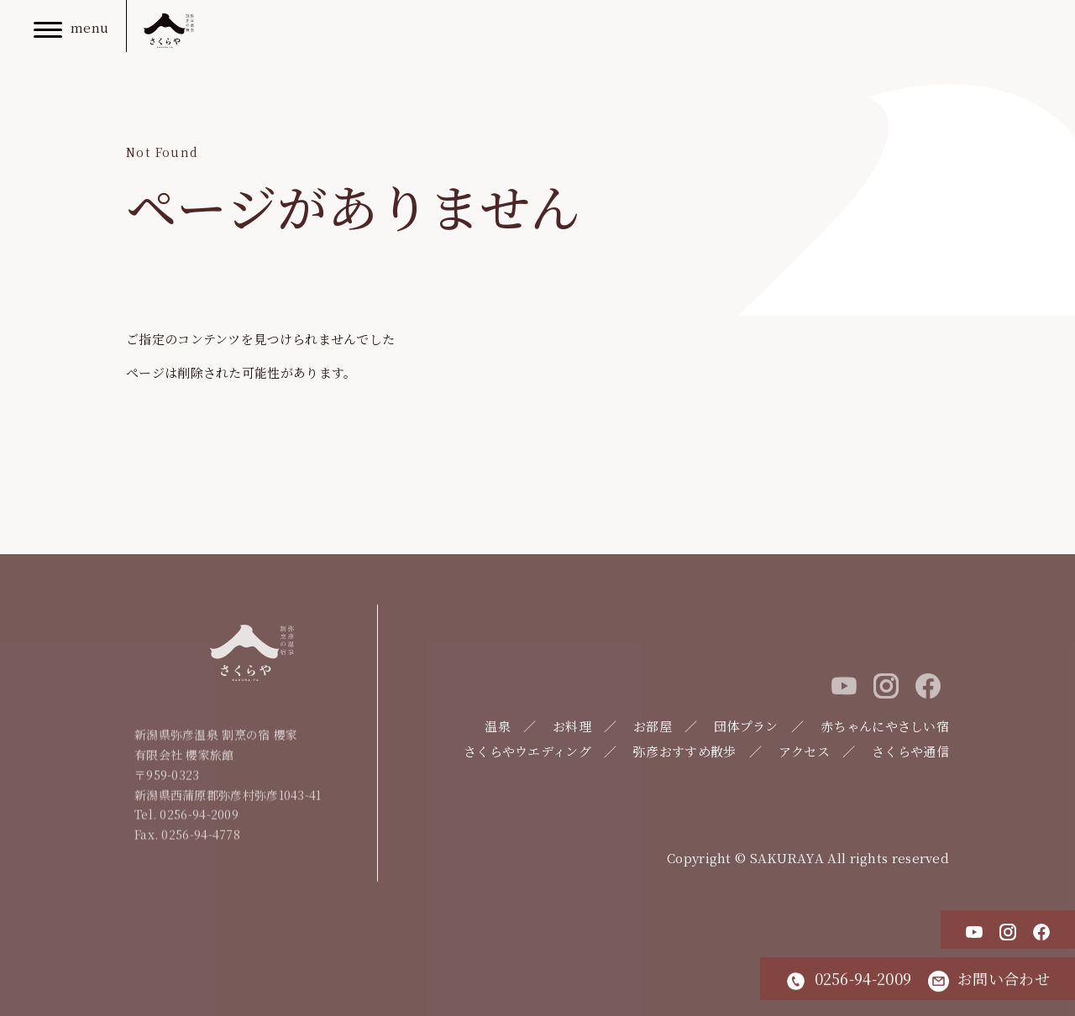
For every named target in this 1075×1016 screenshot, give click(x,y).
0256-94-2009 (848, 979)
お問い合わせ (989, 979)
